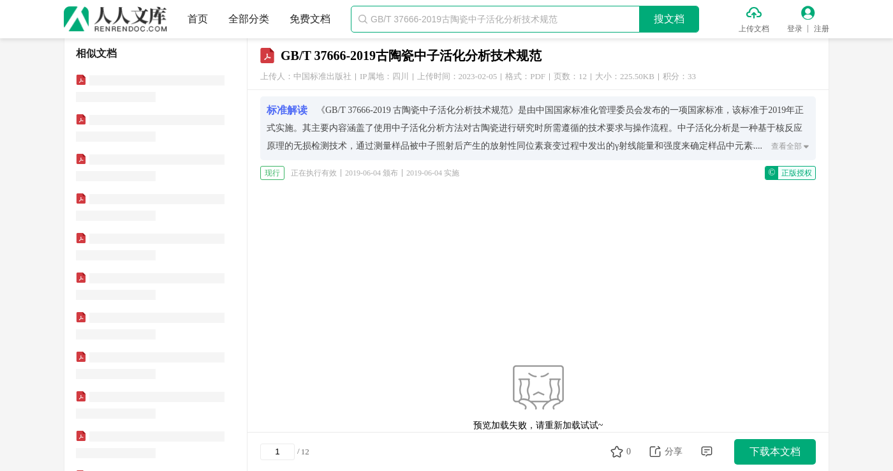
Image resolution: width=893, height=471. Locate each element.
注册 (821, 28)
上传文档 (754, 28)
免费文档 (310, 18)
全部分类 (248, 18)
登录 (794, 28)
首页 (198, 18)
